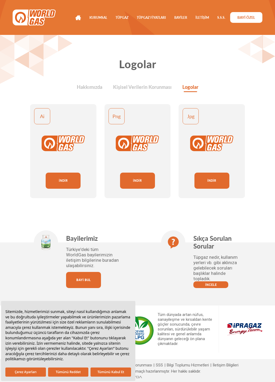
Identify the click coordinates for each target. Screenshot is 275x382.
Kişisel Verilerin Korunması (142, 87)
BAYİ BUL (83, 280)
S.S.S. (221, 18)
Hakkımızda (89, 87)
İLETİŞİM (202, 18)
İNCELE (211, 285)
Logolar (190, 87)
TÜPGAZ (121, 18)
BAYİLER (180, 18)
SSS (159, 365)
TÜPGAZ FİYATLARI (151, 18)
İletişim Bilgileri (225, 365)
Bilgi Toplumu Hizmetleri (188, 365)
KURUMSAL (98, 18)
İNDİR (63, 181)
